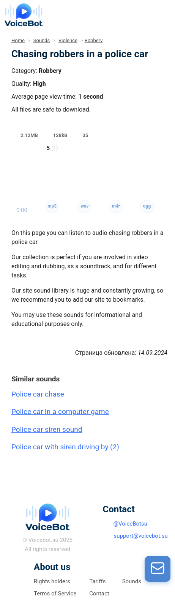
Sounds (41, 40)
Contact (99, 593)
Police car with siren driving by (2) (65, 446)
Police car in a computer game (60, 411)
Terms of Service (55, 593)
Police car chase (37, 394)
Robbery (94, 40)
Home (18, 40)
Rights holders (52, 581)
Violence (67, 40)
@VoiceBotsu (131, 523)
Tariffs (97, 581)
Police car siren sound (46, 429)
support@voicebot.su (141, 535)
